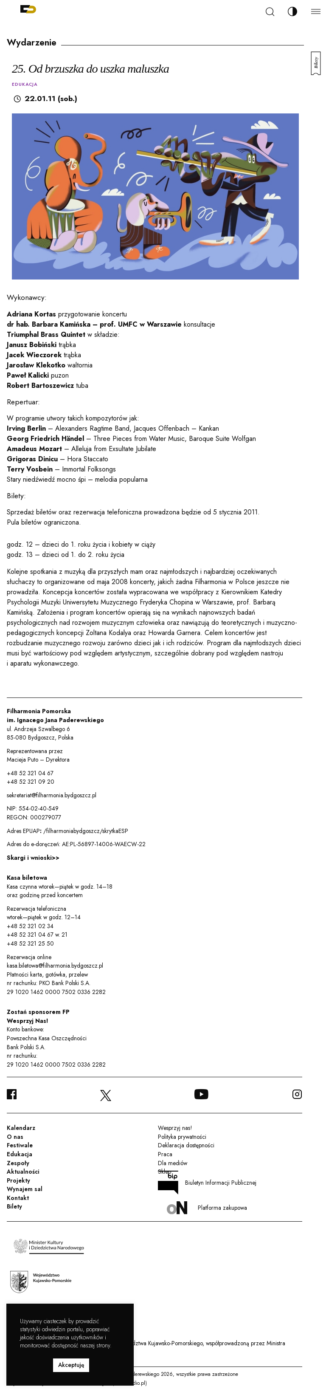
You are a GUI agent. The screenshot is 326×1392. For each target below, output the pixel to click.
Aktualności (23, 1171)
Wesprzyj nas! (175, 1128)
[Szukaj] (270, 11)
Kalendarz (21, 1128)
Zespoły (18, 1163)
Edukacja (19, 1154)
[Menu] (316, 11)
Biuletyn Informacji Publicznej (207, 1182)
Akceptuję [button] (71, 1365)
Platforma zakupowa (207, 1207)
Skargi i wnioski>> (33, 857)
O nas (15, 1136)
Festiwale (20, 1145)
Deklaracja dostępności (186, 1145)
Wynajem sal (24, 1189)
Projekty (18, 1180)
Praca (165, 1154)
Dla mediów (172, 1163)
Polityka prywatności (182, 1136)
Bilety (14, 1206)
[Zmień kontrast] (292, 11)
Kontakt (18, 1198)
